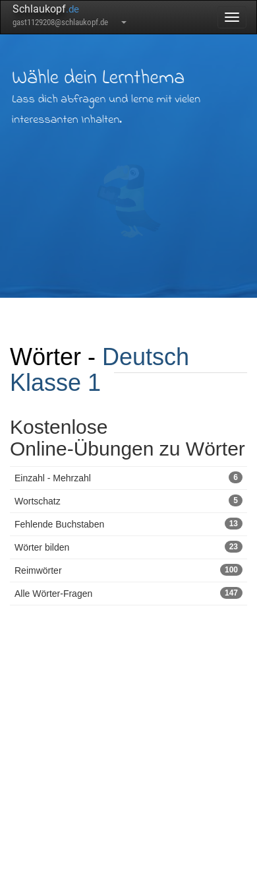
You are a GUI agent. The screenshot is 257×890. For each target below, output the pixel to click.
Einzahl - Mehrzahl (128, 477)
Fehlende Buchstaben (128, 524)
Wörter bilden (128, 547)
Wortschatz (128, 500)
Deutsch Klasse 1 (99, 370)
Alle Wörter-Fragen (128, 593)
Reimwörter (128, 570)
